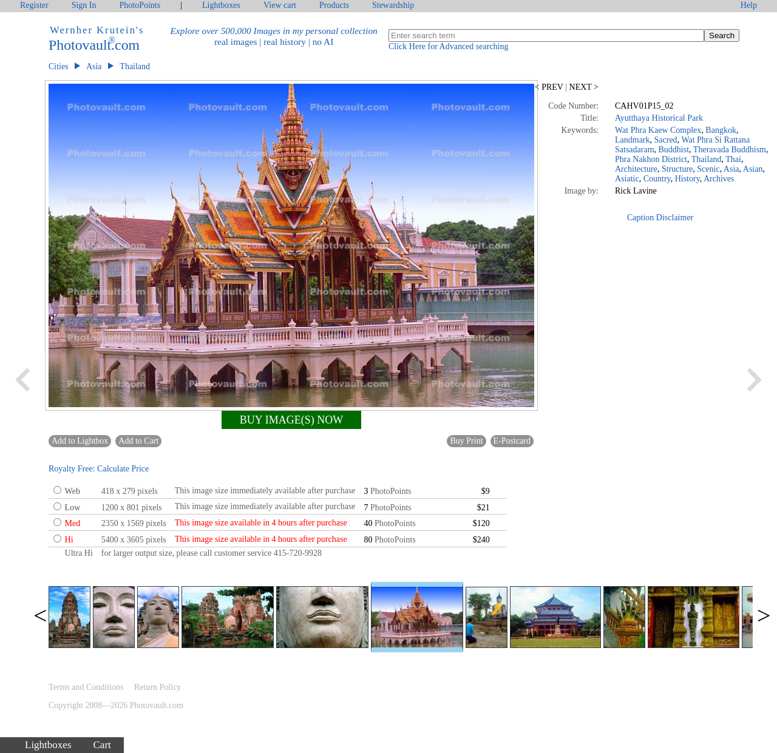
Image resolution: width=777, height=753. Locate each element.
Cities (59, 66)
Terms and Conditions (86, 687)
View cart (279, 5)
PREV (550, 87)
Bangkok (720, 130)
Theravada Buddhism (729, 149)
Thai (733, 159)
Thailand (135, 66)
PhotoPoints (140, 5)
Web (72, 491)
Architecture (636, 169)
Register (34, 5)
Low (73, 507)
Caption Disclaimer (660, 217)
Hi (69, 539)
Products (334, 5)
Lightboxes (221, 5)
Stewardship (393, 5)
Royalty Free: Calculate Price (99, 468)
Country (657, 178)
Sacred (665, 139)
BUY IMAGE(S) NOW (291, 420)
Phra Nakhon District (651, 159)
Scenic (708, 169)
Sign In (84, 5)
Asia (94, 66)
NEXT (583, 87)
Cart (102, 745)
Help (749, 5)
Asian (753, 169)
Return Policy (157, 687)
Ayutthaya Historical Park (659, 118)
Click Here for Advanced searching (448, 46)
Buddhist (674, 149)
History (687, 178)
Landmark (632, 139)
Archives (719, 178)
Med (73, 523)
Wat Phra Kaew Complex (658, 130)
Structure (677, 169)
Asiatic (627, 178)
